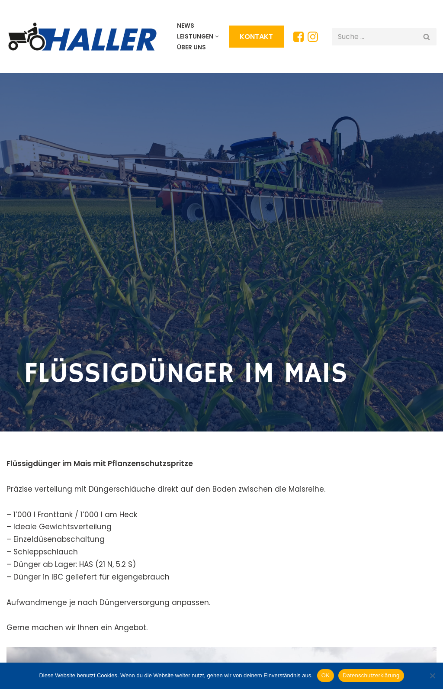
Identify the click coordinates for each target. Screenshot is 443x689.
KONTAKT (256, 37)
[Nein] (432, 675)
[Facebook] (298, 37)
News (185, 26)
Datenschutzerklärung (371, 675)
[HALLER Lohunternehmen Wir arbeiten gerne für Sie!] (84, 36)
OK (325, 675)
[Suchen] (374, 36)
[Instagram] (313, 37)
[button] (216, 36)
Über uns (191, 47)
